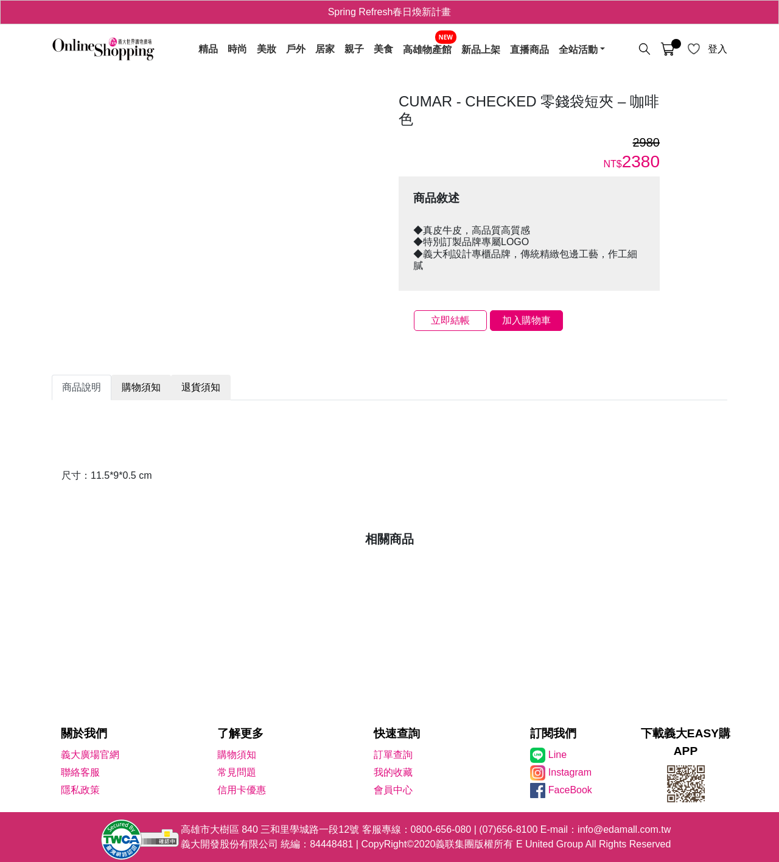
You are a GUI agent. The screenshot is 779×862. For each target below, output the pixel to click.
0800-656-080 (441, 829)
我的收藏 (393, 772)
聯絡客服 (80, 772)
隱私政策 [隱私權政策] (80, 790)
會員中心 (393, 790)
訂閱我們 (553, 733)
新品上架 (480, 49)
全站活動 (578, 49)
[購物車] (667, 49)
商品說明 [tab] (81, 387)
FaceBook (570, 790)
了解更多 (240, 733)
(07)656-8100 (508, 829)
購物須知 (236, 754)
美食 (383, 49)
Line (557, 754)
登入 (717, 49)
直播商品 (529, 49)
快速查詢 (397, 733)
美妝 (266, 49)
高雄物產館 (427, 49)
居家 (325, 49)
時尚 (237, 49)
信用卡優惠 (241, 790)
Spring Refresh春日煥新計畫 (390, 12)
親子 (354, 49)
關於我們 (84, 733)
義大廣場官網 (90, 754)
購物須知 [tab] (141, 387)
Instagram (570, 772)
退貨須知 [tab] (200, 387)
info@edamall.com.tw (624, 829)
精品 (208, 49)
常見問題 (236, 772)
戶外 (296, 49)
